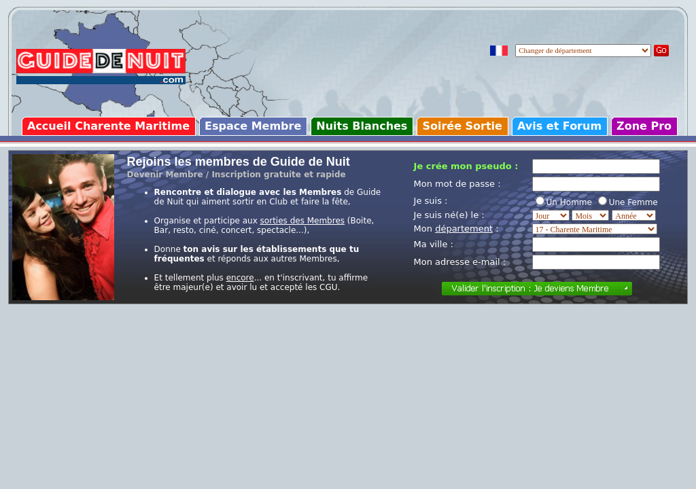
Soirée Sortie (462, 126)
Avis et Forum (559, 126)
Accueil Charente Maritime (108, 126)
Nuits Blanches (361, 126)
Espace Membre (253, 126)
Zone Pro (644, 126)
